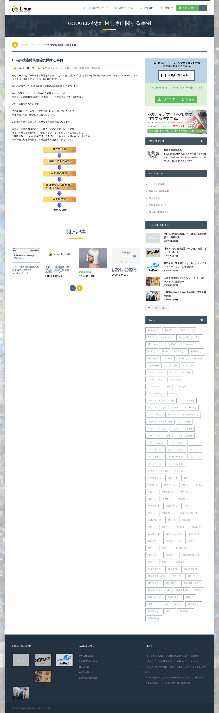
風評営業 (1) (185, 611)
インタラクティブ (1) (180, 372)
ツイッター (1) (155, 414)
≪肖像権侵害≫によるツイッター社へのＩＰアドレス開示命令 (185, 280)
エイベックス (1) (156, 379)
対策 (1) (151, 513)
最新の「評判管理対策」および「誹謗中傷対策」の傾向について (58, 270)
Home (24, 45)
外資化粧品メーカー (159, 205)
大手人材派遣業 (156, 184)
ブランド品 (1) (177, 443)
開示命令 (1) (193, 604)
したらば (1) (171, 365)
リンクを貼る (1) (176, 464)
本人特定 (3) (153, 534)
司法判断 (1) (183, 499)
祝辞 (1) (165, 562)
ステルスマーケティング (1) (161, 400)
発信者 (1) (170, 555)
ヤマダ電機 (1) (155, 457)
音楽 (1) (169, 611)
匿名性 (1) (166, 499)
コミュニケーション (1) (159, 386)
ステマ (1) (174, 393)
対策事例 (146, 8)
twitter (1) (182, 358)
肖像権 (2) (180, 562)
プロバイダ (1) (155, 450)
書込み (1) (196, 527)
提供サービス (123, 8)
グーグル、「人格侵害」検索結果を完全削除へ (125, 269)
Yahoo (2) (198, 358)
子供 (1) (187, 506)
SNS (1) (168, 358)
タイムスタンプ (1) (157, 407)
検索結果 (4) (193, 534)
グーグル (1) (176, 379)
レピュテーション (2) (158, 471)
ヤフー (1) (194, 450)
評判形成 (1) (153, 583)
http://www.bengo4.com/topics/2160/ (119, 75)
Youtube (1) (153, 365)
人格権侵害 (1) (155, 478)
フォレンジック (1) (157, 428)
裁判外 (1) (177, 576)
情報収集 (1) (187, 520)
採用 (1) (165, 527)
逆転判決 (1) (173, 597)
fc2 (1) (151, 337)
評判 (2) (191, 576)
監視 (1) (151, 562)
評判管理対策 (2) (191, 583)
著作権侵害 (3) (190, 569)
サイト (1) (181, 386)
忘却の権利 (78, 68)
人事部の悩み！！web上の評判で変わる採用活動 (185, 294)
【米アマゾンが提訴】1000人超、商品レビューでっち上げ (185, 250)
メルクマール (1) (176, 450)
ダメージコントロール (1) (184, 407)
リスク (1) (194, 457)
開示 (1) (178, 604)
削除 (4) (151, 492)
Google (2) (184, 337)
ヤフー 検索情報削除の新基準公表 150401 (25, 268)
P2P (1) (151, 351)
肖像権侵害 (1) (155, 569)
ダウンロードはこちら (176, 99)
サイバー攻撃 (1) (156, 393)
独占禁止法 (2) (182, 548)
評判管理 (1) (171, 583)
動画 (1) (151, 499)
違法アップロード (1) (158, 604)
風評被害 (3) (153, 618)
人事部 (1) (179, 471)
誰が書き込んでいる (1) (159, 590)
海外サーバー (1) (174, 541)
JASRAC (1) (173, 344)
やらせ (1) (188, 365)
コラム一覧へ (157, 308)
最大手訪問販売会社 (159, 212)
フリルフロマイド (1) (182, 428)
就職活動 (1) (167, 513)
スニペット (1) (187, 400)
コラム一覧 (35, 45)
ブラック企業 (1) (184, 435)
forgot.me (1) (166, 337)
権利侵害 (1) (153, 541)
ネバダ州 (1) (184, 421)
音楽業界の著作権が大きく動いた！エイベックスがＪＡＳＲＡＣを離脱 (185, 265)
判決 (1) (199, 485)
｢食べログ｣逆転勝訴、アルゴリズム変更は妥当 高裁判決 (185, 236)
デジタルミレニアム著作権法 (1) (183, 414)
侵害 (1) (187, 478)
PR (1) (165, 351)
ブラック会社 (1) (156, 443)
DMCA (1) (169, 330)
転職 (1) (198, 590)
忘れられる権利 (64, 68)
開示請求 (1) (153, 611)
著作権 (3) (172, 569)
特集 (166, 8)
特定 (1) (151, 548)
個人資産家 (154, 198)
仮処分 (51, 68)
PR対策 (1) (179, 351)
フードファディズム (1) (159, 435)
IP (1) (197, 337)
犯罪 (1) (165, 548)
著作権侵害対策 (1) (157, 576)
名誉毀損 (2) (153, 506)
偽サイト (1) (169, 485)
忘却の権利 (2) (155, 520)
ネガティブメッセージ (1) (160, 421)
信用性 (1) (152, 485)
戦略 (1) (151, 527)
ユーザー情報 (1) (176, 457)
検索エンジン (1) (174, 534)
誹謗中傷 (95, 68)
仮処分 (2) (172, 478)
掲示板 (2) (180, 527)
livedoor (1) (191, 344)
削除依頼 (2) (167, 492)
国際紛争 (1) (171, 506)
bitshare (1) (153, 330)
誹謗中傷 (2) (182, 590)
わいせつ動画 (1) (156, 372)
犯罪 (87, 68)
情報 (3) (171, 520)
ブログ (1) (194, 443)
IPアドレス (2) (154, 344)
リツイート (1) (155, 464)
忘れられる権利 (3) (188, 513)
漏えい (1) (192, 541)
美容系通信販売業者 (159, 191)
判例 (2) (185, 485)
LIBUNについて (95, 8)
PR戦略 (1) (196, 351)
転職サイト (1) (155, 597)
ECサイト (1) (187, 330)
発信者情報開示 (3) (190, 555)
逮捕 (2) (189, 597)
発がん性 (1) (153, 555)
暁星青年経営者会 (173, 150)
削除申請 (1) (185, 492)
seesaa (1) (153, 358)
